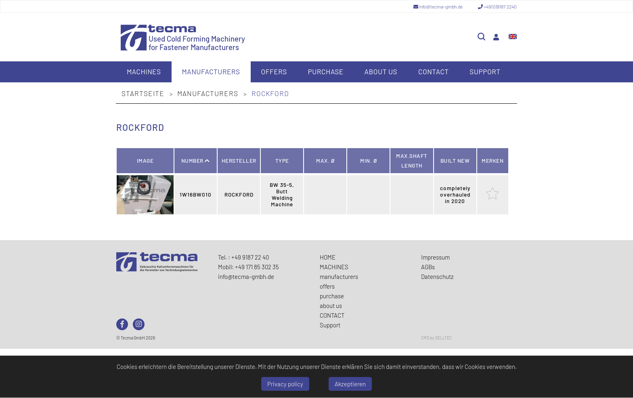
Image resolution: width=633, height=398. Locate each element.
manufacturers (211, 71)
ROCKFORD (270, 93)
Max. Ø (325, 160)
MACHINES (144, 71)
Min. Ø (368, 160)
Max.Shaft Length (412, 160)
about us (381, 71)
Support (485, 71)
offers (274, 71)
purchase (326, 71)
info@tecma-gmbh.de (438, 6)
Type (282, 160)
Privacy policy (285, 384)
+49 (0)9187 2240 (497, 6)
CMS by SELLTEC (436, 337)
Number (195, 160)
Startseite (144, 93)
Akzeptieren (350, 384)
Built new (455, 160)
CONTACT (433, 71)
